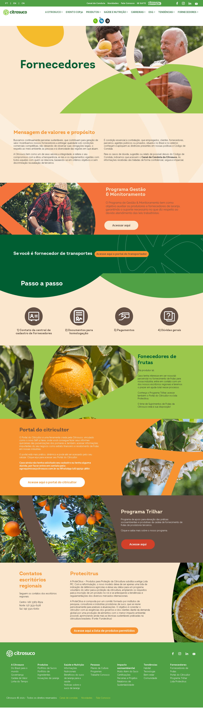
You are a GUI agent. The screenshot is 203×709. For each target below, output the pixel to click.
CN (23, 3)
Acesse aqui (138, 545)
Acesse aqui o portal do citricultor (52, 483)
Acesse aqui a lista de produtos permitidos (104, 632)
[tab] (33, 322)
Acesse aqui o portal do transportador (121, 253)
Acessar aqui (121, 225)
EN (14, 3)
